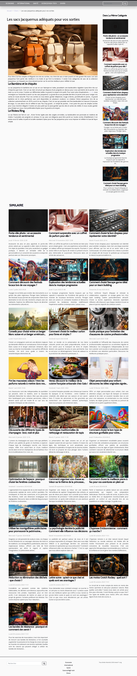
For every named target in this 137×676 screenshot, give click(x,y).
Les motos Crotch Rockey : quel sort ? (108, 577)
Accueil (9, 11)
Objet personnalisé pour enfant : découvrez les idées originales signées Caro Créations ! (108, 383)
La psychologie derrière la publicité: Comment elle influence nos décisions (68, 530)
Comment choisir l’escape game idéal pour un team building (115, 184)
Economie (10, 3)
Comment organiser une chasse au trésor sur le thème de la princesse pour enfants (66, 482)
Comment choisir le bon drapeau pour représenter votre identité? (115, 93)
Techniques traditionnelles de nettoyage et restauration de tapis (66, 431)
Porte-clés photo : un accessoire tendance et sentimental (115, 37)
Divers (62, 3)
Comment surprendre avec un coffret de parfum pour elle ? (115, 65)
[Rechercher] (112, 3)
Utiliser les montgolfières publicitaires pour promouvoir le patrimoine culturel (28, 531)
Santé (35, 3)
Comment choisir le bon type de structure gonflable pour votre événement (105, 432)
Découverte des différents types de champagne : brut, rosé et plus (26, 431)
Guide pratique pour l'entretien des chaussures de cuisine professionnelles (108, 333)
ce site (91, 92)
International (23, 3)
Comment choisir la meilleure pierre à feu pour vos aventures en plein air (108, 480)
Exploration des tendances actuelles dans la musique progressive (115, 153)
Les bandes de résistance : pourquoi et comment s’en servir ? (28, 628)
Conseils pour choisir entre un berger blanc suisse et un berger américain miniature (27, 334)
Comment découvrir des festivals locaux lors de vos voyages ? (115, 123)
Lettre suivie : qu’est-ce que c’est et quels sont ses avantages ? (66, 579)
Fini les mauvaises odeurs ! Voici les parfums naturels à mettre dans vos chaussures (27, 383)
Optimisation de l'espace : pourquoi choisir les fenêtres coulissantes (27, 480)
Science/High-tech (49, 3)
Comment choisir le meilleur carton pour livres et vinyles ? (67, 333)
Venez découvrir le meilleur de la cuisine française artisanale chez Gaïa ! (68, 382)
